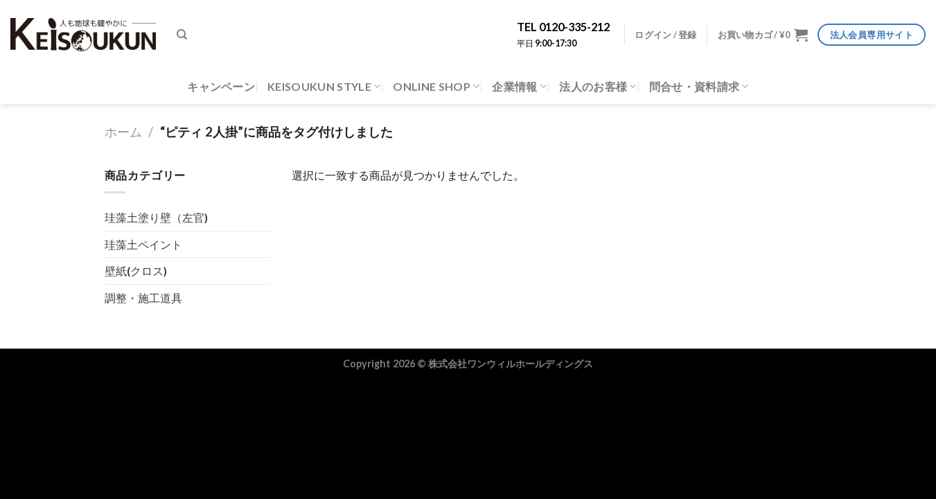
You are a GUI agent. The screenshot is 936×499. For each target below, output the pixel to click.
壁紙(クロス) (136, 270)
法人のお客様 (597, 87)
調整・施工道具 (143, 297)
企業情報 (519, 87)
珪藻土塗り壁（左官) (156, 217)
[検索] (182, 34)
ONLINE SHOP (436, 87)
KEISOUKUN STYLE (323, 87)
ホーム (123, 131)
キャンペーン (221, 86)
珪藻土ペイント (143, 244)
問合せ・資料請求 (699, 87)
